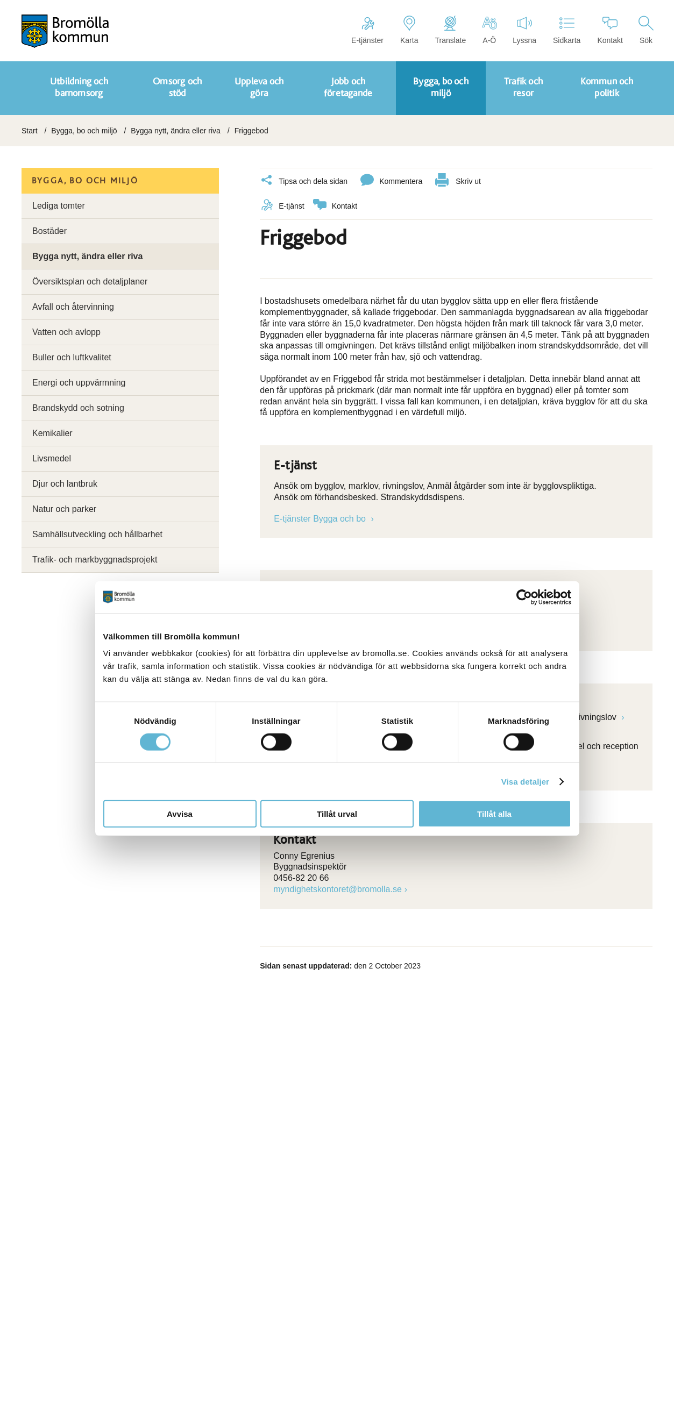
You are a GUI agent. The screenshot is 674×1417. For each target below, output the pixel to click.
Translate (450, 30)
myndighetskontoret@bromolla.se (337, 889)
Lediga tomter (58, 205)
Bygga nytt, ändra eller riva (176, 130)
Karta (409, 30)
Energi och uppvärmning (78, 382)
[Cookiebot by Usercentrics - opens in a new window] (524, 597)
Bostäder (49, 231)
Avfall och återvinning (73, 306)
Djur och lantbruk (64, 483)
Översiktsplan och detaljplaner (89, 281)
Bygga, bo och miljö (84, 130)
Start (30, 130)
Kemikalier (52, 433)
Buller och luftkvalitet (71, 357)
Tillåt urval (337, 813)
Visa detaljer (525, 781)
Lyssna (524, 30)
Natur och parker (64, 509)
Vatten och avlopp (66, 332)
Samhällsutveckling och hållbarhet (97, 534)
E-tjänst (282, 206)
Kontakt (609, 30)
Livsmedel (51, 458)
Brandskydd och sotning (78, 407)
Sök (646, 30)
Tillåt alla (494, 813)
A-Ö (489, 30)
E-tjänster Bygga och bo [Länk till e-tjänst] (321, 518)
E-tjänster (367, 30)
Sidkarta (566, 30)
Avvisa (180, 813)
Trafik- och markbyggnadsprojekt (94, 559)
